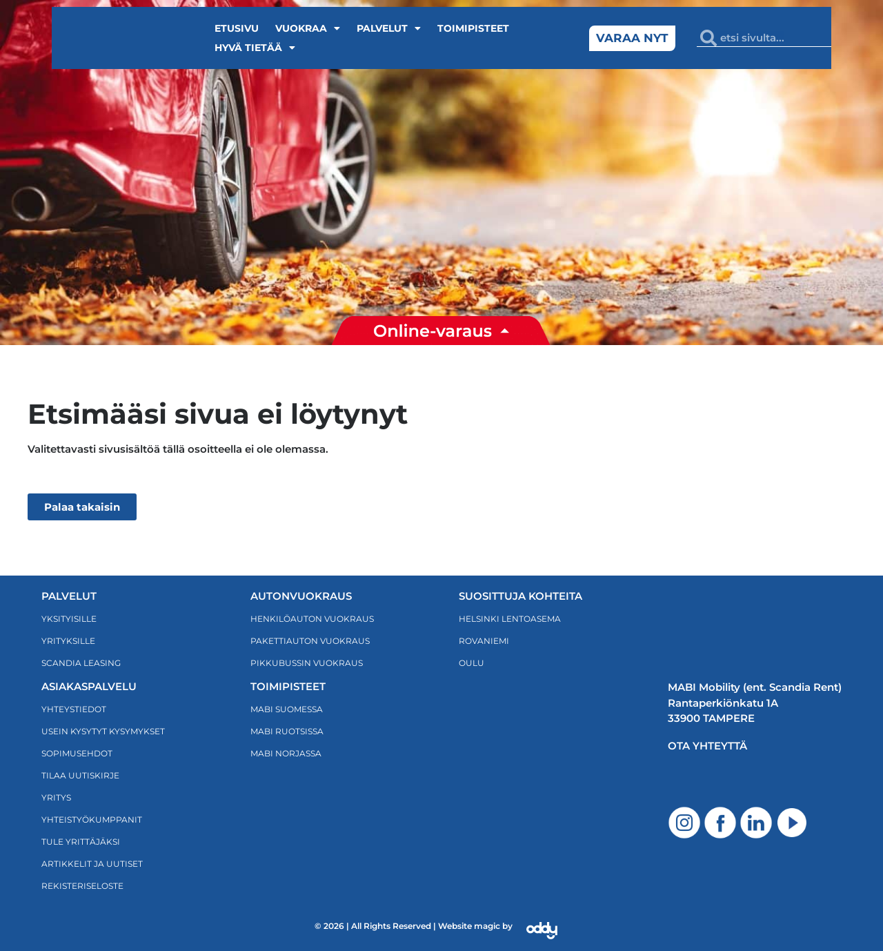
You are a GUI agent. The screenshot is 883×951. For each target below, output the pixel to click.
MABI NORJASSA (285, 753)
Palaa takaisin (82, 506)
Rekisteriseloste (82, 886)
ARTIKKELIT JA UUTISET (92, 864)
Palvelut (389, 28)
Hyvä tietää (255, 47)
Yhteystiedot (73, 709)
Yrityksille (68, 641)
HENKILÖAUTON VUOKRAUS (312, 619)
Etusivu (237, 28)
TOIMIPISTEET (288, 686)
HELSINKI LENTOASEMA (510, 619)
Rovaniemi (484, 641)
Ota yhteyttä (707, 745)
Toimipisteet (473, 28)
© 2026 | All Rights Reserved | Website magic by (414, 926)
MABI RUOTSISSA (287, 731)
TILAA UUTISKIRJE (80, 775)
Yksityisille (69, 619)
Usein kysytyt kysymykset (103, 731)
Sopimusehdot (76, 753)
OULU (471, 663)
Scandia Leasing (81, 663)
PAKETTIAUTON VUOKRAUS (310, 641)
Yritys (56, 797)
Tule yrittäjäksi (80, 841)
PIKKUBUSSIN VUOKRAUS (306, 663)
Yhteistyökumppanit (91, 819)
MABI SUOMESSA (286, 709)
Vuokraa (307, 28)
